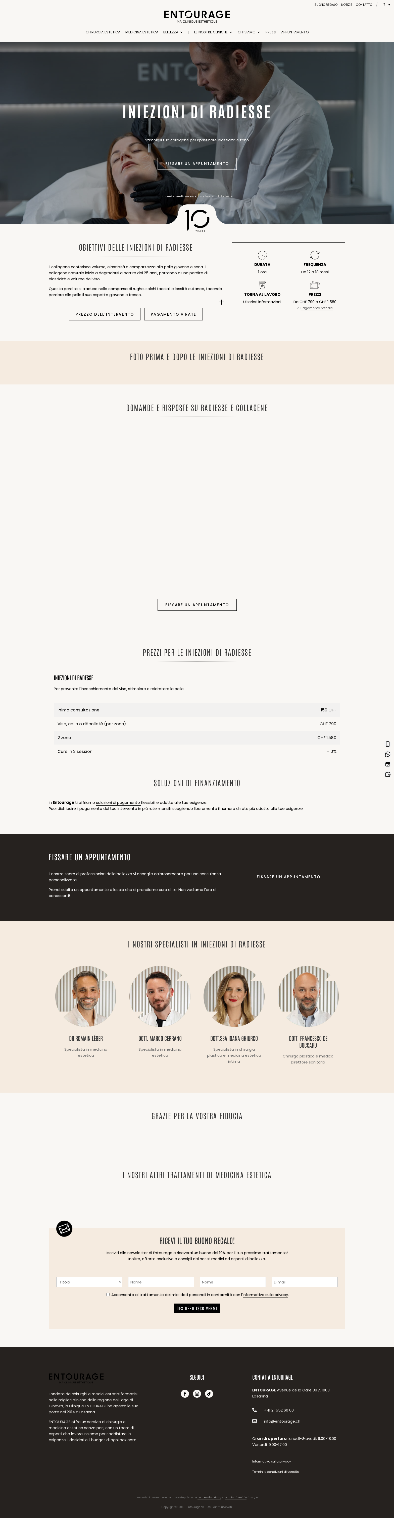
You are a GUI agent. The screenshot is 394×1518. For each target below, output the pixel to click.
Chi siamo (247, 32)
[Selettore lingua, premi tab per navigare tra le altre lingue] (386, 4)
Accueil (167, 196)
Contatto (364, 5)
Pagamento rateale (317, 308)
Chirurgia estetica (103, 32)
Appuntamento (295, 32)
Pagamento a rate (173, 314)
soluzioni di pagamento (118, 802)
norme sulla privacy (209, 1497)
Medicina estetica (141, 32)
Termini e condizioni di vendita (275, 1472)
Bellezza (170, 32)
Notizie (346, 5)
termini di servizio (236, 1497)
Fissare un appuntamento (197, 163)
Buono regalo (326, 5)
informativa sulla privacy (265, 1294)
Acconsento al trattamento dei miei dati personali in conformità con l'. (200, 1295)
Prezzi (271, 32)
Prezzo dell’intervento (105, 314)
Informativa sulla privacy (271, 1461)
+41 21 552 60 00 (279, 1410)
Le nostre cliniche (211, 32)
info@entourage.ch (282, 1421)
